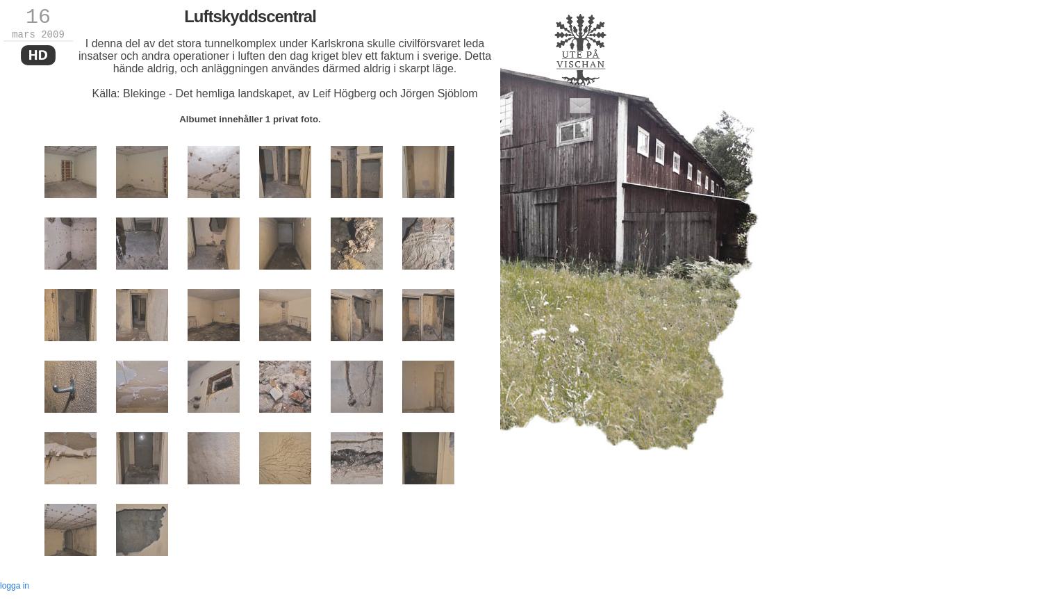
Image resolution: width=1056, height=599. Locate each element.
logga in (14, 586)
